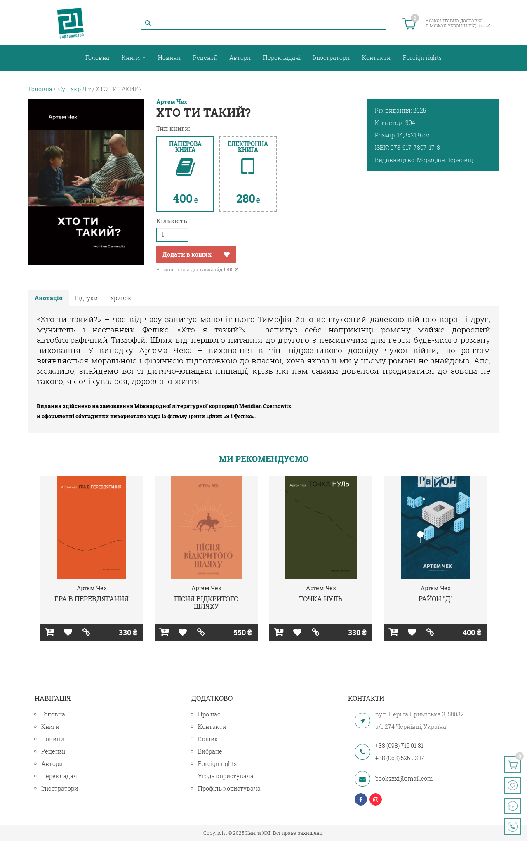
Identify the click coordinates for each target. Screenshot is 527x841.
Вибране (210, 751)
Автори (240, 57)
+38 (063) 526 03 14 (400, 758)
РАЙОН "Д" (436, 598)
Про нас (209, 714)
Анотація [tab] (49, 298)
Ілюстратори (331, 57)
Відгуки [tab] (86, 298)
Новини (169, 57)
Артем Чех (171, 101)
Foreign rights (422, 57)
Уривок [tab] (121, 298)
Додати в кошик (187, 254)
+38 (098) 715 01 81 (399, 745)
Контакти (376, 57)
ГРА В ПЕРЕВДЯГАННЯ (91, 598)
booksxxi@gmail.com (404, 778)
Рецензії (205, 57)
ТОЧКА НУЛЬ (321, 598)
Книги (131, 57)
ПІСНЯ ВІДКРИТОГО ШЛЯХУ (206, 602)
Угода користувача (226, 776)
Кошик (208, 739)
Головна (97, 57)
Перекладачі (282, 57)
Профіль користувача (229, 788)
